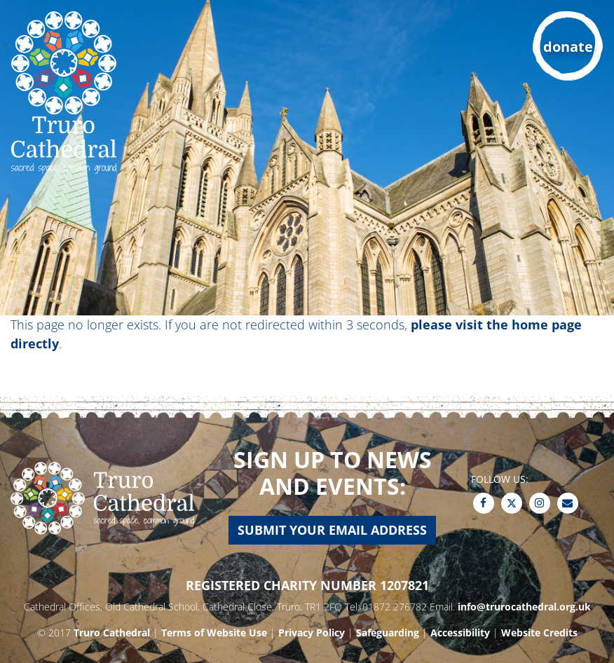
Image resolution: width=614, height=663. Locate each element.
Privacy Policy (311, 632)
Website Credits (539, 632)
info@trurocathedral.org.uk (524, 606)
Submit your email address (332, 529)
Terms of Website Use (214, 632)
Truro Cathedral (112, 632)
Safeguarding (387, 632)
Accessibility (460, 632)
